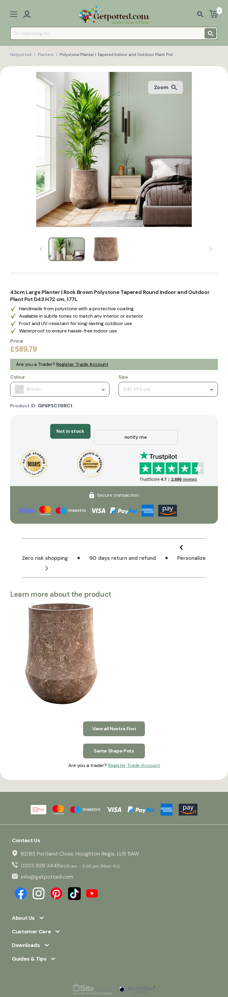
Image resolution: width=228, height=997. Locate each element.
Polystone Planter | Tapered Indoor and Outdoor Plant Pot (116, 54)
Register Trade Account (82, 364)
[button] (191, 542)
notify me (135, 431)
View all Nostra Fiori (114, 717)
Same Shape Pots (114, 733)
